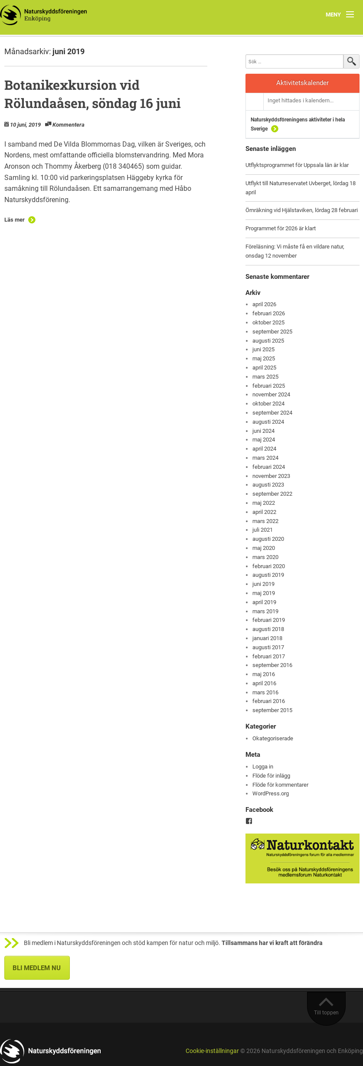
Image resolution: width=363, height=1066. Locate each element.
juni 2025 (263, 349)
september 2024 (272, 412)
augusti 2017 (268, 647)
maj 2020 (263, 548)
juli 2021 (262, 529)
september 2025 (272, 331)
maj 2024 (263, 439)
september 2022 (272, 493)
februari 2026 (268, 313)
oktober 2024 (268, 403)
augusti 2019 (268, 575)
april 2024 (264, 448)
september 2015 (272, 710)
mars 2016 (265, 692)
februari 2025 (268, 386)
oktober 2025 (268, 322)
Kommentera (68, 124)
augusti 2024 (268, 422)
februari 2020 (268, 566)
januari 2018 (267, 638)
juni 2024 (263, 431)
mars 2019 (265, 611)
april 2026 (264, 304)
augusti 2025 (268, 340)
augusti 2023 (268, 484)
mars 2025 (265, 376)
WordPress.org (270, 793)
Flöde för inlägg (271, 775)
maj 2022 (263, 503)
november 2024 (271, 394)
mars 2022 (265, 521)
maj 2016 (263, 674)
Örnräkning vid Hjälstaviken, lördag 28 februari (301, 210)
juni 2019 (263, 584)
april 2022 (264, 512)
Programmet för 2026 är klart (280, 228)
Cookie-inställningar (212, 1051)
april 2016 (264, 683)
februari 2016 (268, 701)
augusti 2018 (268, 629)
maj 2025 (263, 358)
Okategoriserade (272, 738)
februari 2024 (268, 467)
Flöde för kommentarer (280, 785)
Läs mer (14, 219)
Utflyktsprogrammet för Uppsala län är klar (297, 165)
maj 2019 (263, 593)
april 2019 (264, 602)
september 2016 (272, 665)
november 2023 (271, 476)
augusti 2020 (268, 539)
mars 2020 (265, 557)
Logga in (262, 766)
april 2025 (264, 367)
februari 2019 (268, 620)
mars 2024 (265, 458)
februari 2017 (268, 656)
